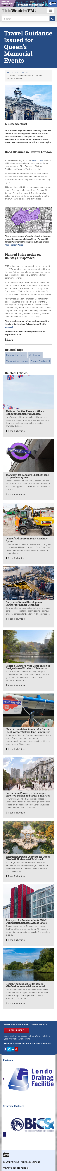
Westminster (35, 355)
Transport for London (17, 361)
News (25, 73)
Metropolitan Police (14, 245)
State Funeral (37, 160)
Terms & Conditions (30, 1162)
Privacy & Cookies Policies (16, 1168)
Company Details (11, 1162)
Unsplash (9, 327)
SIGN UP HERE (16, 1030)
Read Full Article (15, 430)
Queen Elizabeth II (40, 361)
